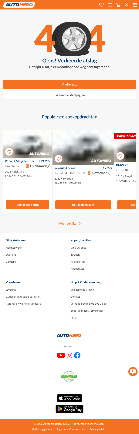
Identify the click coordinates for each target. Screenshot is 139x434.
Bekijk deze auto (27, 204)
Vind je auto (69, 84)
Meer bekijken (68, 223)
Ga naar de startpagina (70, 95)
